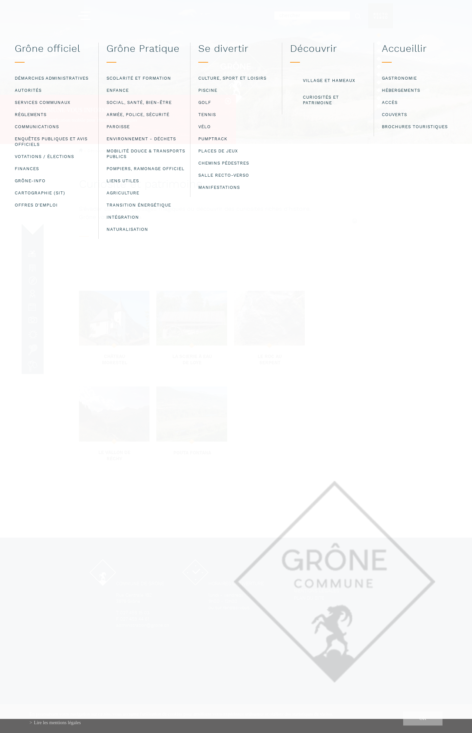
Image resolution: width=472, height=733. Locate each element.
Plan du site (309, 598)
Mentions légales (316, 591)
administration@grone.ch (142, 626)
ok (423, 718)
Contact (304, 584)
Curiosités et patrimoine (134, 151)
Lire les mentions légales (57, 722)
